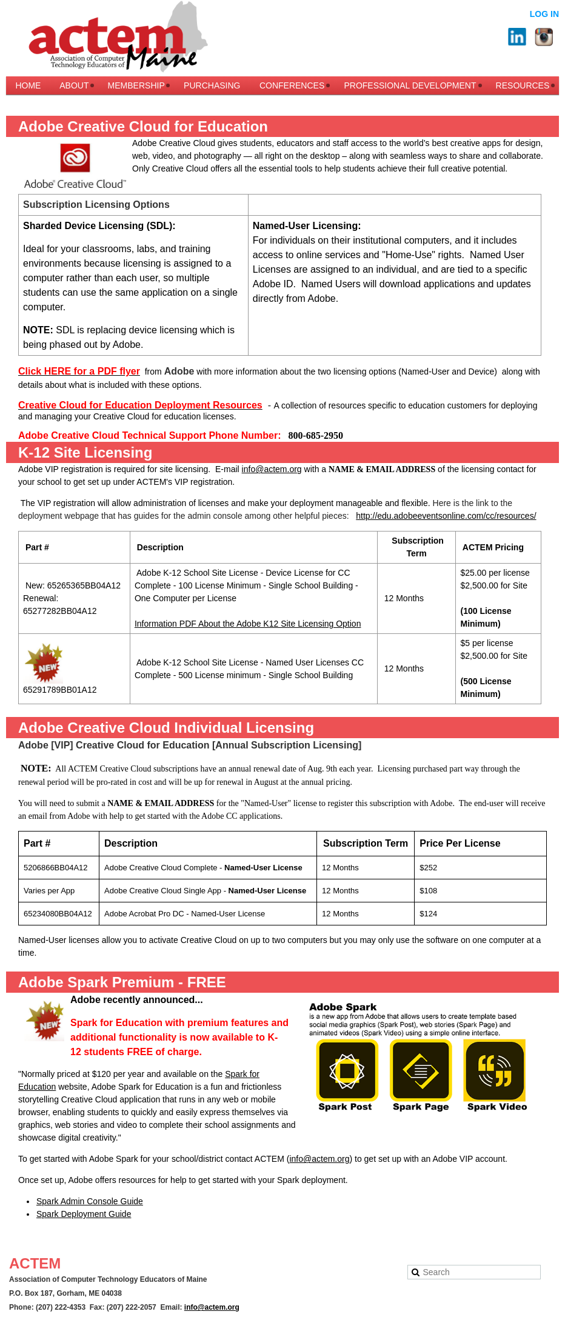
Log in (544, 14)
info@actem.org (272, 469)
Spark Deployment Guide (83, 1214)
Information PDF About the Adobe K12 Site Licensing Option (248, 623)
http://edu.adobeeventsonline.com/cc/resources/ (446, 516)
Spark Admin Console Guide (89, 1201)
